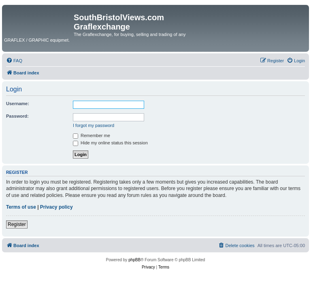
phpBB (134, 260)
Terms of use (21, 207)
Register (17, 224)
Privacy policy (56, 207)
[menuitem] (14, 61)
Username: (17, 103)
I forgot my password (93, 125)
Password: (17, 116)
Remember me (91, 135)
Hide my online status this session (110, 142)
